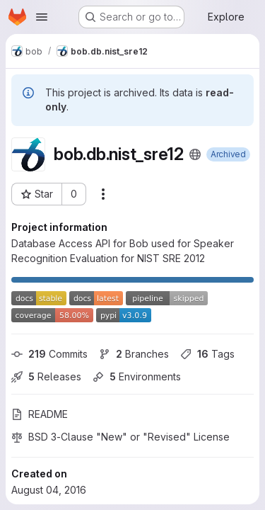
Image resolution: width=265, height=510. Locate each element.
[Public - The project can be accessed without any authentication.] (195, 154)
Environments (137, 376)
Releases (46, 376)
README (39, 414)
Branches (134, 354)
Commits (49, 354)
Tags (207, 354)
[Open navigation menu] (41, 17)
